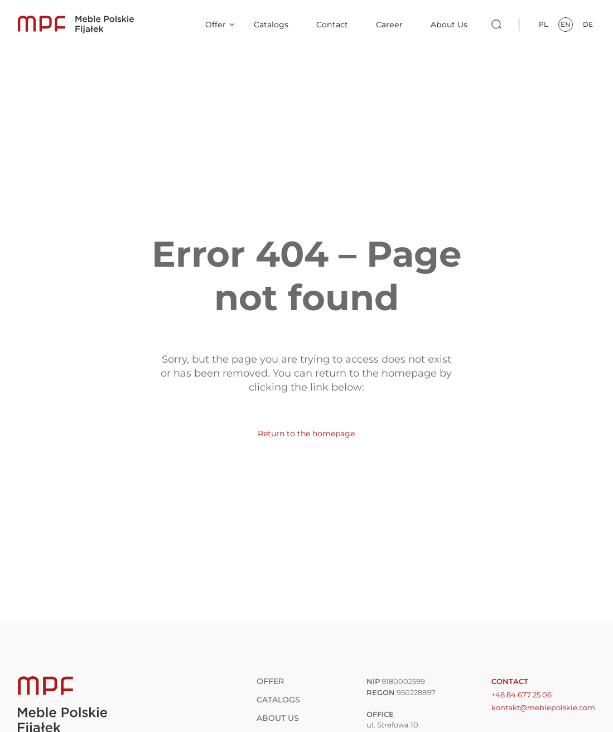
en (566, 24)
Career (389, 25)
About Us (449, 25)
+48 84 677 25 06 (521, 694)
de (588, 24)
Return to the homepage (306, 433)
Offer (215, 25)
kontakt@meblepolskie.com (543, 707)
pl (543, 24)
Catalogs (271, 25)
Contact (332, 25)
